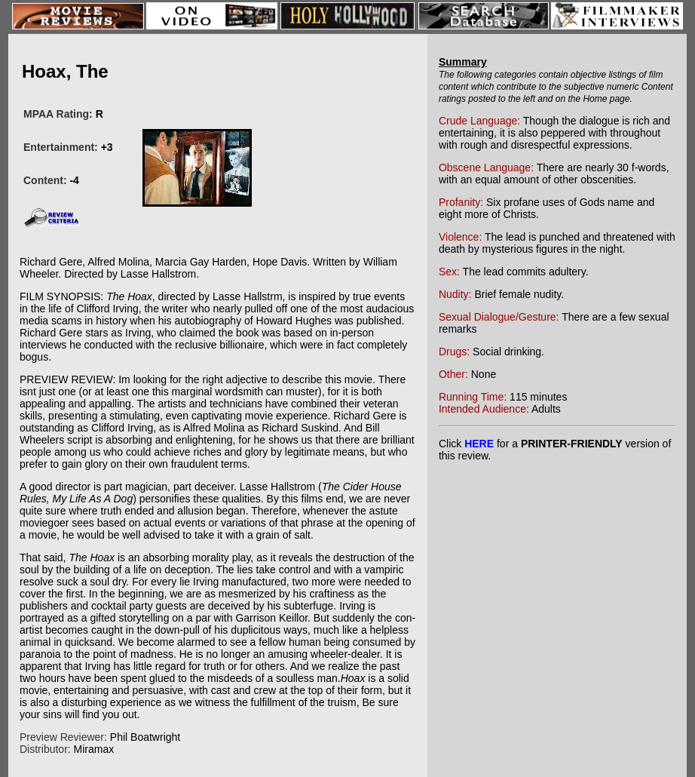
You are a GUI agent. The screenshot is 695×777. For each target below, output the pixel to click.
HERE (479, 444)
